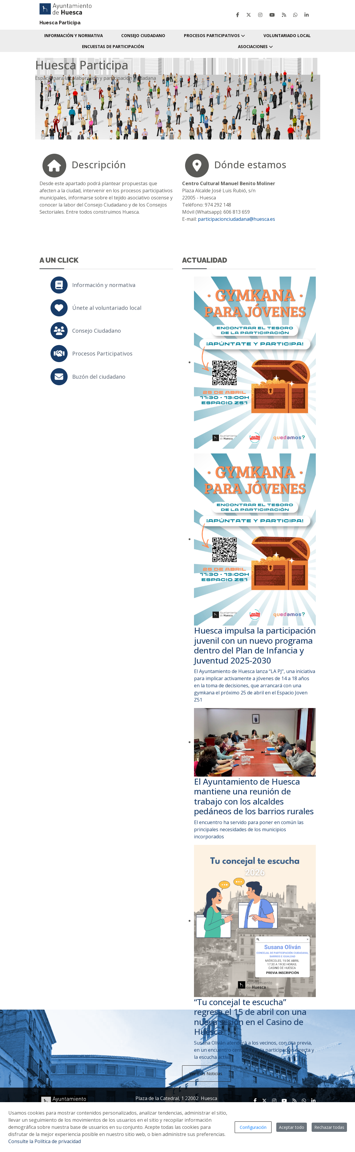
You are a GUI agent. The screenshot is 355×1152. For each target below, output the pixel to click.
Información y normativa (73, 35)
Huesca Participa (60, 23)
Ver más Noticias (206, 1073)
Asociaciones (255, 46)
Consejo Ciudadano (143, 35)
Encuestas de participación (113, 46)
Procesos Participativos (214, 35)
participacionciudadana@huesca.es (236, 219)
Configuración (253, 1127)
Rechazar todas (329, 1127)
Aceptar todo (291, 1127)
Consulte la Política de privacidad (44, 1141)
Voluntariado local (287, 35)
